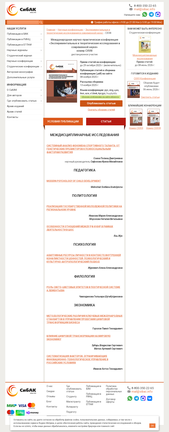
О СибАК (12, 89)
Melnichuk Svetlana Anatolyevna (106, 187)
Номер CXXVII (153, 128)
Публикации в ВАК (17, 33)
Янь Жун (118, 236)
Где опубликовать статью (22, 100)
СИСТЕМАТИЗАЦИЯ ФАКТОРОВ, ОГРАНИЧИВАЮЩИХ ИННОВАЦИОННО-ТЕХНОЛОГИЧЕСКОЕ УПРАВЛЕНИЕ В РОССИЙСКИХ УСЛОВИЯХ (77, 359)
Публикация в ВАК (93, 387)
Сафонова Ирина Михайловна (106, 161)
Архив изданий (15, 106)
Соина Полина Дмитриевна (107, 158)
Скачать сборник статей (101, 109)
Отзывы (51, 396)
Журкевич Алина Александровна (105, 268)
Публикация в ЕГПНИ (19, 44)
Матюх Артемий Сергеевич (108, 348)
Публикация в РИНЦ (93, 395)
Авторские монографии (20, 72)
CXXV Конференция (145, 78)
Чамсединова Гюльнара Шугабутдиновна (100, 296)
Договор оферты (111, 400)
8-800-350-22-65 (145, 5)
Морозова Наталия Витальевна (105, 219)
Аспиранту (72, 406)
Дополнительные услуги (20, 77)
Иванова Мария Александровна (105, 215)
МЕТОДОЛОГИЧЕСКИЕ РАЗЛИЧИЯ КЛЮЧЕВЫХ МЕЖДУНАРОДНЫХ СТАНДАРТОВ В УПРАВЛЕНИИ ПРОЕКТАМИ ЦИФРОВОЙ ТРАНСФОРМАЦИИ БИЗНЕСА (84, 319)
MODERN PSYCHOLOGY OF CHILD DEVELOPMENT (74, 181)
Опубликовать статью (101, 103)
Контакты (12, 117)
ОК (152, 425)
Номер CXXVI (136, 128)
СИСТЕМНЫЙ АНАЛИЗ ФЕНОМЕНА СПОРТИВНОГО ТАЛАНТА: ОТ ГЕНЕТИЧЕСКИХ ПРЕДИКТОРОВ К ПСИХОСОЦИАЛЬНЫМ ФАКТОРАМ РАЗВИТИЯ (83, 149)
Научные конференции (20, 61)
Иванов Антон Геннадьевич (107, 369)
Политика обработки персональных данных (114, 390)
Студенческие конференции (23, 66)
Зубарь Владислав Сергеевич (107, 345)
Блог (49, 401)
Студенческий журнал (19, 55)
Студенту (71, 396)
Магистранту (73, 401)
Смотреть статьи (150, 97)
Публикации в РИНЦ (18, 39)
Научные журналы (17, 50)
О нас (49, 386)
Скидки (50, 391)
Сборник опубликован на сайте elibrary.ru (100, 97)
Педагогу (71, 412)
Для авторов (14, 95)
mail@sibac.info (144, 9)
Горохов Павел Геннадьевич (107, 328)
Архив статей (14, 111)
